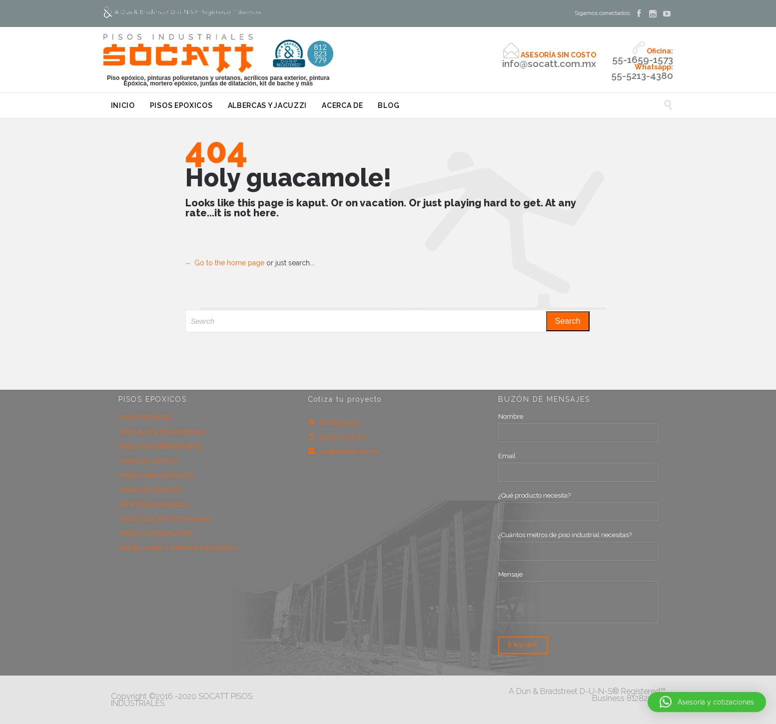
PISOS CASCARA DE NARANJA (166, 519)
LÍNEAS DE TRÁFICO (150, 490)
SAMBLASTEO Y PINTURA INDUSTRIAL (179, 548)
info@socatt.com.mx (344, 451)
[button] (707, 702)
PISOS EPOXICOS (145, 417)
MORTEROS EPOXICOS (154, 504)
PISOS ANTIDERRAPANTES (160, 446)
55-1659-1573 (333, 422)
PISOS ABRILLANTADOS (156, 475)
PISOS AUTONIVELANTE (156, 533)
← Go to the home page (224, 263)
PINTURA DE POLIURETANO (162, 432)
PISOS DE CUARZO (149, 461)
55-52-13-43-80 (337, 437)
